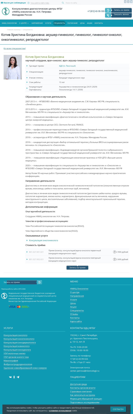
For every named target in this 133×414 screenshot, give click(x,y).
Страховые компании (81, 391)
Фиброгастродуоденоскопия (18, 364)
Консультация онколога (15, 335)
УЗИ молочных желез (14, 353)
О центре (23, 23)
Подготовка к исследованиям (84, 402)
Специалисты (59, 23)
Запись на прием (121, 10)
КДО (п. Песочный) (67, 66)
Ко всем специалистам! (15, 48)
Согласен (118, 409)
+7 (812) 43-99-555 (96, 11)
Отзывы (74, 314)
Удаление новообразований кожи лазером (25, 367)
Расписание (72, 23)
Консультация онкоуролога (17, 349)
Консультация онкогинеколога (43, 240)
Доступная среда (78, 384)
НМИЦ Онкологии (79, 288)
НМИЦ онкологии (9, 23)
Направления (37, 23)
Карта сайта (76, 321)
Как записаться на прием (82, 395)
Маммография (11, 360)
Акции (89, 23)
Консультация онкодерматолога (20, 342)
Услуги (48, 23)
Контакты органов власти (82, 387)
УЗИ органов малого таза (16, 357)
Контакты (99, 23)
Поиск (63, 3)
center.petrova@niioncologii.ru (84, 370)
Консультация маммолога (16, 346)
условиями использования (60, 411)
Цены (82, 23)
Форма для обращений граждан (86, 398)
